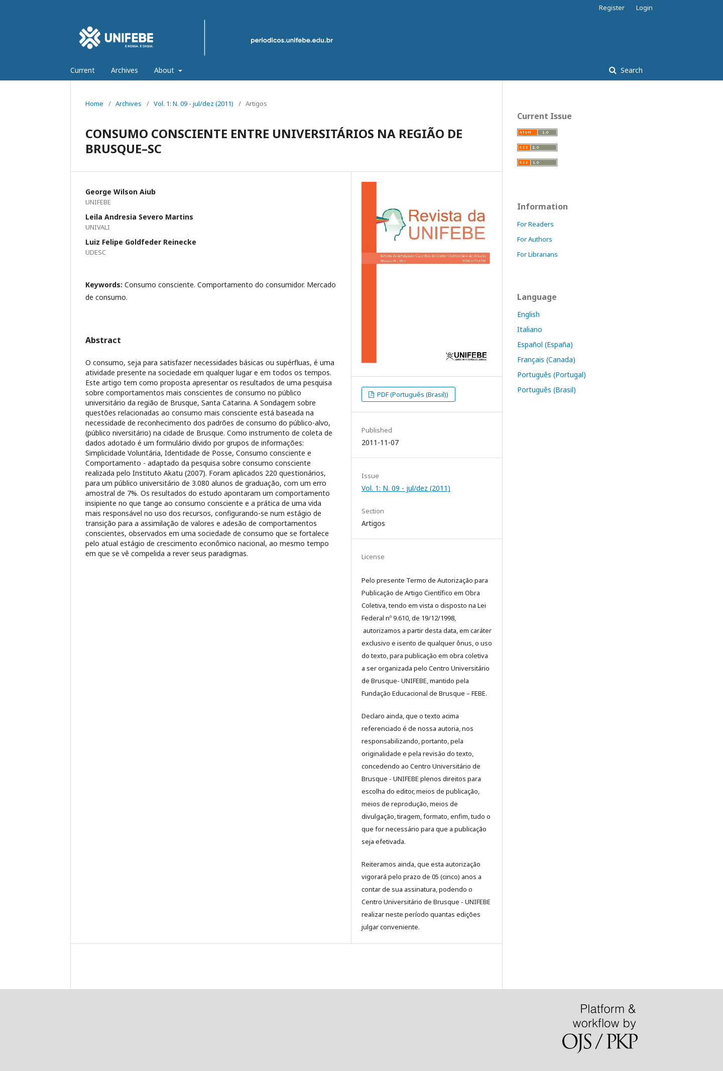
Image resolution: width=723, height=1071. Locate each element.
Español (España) (545, 344)
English (528, 314)
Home (94, 103)
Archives (124, 70)
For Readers (535, 224)
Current (82, 70)
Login (644, 7)
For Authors (534, 239)
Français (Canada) (546, 359)
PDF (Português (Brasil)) (412, 394)
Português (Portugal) (551, 374)
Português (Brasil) (546, 389)
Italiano (529, 329)
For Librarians (537, 254)
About (165, 70)
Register (612, 7)
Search (631, 70)
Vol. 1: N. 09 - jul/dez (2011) (193, 103)
